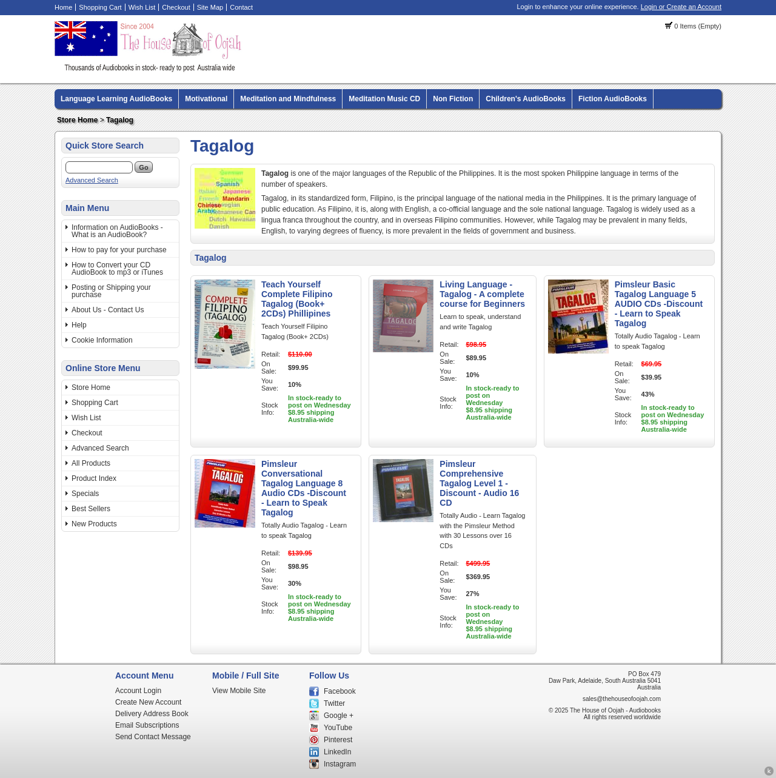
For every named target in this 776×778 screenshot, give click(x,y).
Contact (241, 7)
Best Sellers (91, 509)
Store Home (77, 120)
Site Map (210, 7)
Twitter (334, 703)
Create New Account (148, 702)
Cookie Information (102, 340)
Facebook (340, 691)
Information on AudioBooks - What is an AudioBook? (117, 231)
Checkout (176, 7)
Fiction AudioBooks (612, 99)
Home (63, 7)
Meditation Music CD (384, 99)
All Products (91, 463)
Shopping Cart (100, 7)
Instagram (340, 764)
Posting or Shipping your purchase (111, 291)
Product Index (94, 478)
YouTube (338, 727)
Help (79, 325)
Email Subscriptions (147, 725)
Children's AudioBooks (526, 99)
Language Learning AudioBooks (116, 99)
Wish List (142, 7)
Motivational (206, 99)
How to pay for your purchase (119, 250)
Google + (338, 715)
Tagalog (119, 120)
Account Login (138, 690)
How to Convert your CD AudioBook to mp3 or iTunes (117, 269)
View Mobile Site (239, 690)
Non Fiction (453, 99)
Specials (85, 493)
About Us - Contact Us (108, 310)
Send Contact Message (153, 737)
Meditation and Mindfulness (288, 99)
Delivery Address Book (152, 713)
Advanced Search (91, 180)
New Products (94, 524)
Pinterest (338, 740)
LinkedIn (337, 752)
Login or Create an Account (681, 6)
